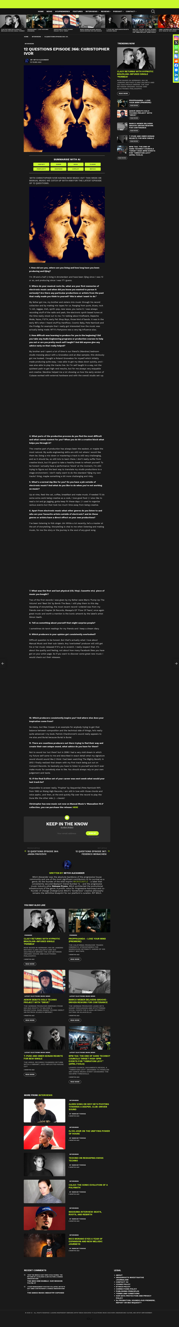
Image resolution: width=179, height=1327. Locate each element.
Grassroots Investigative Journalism (130, 1281)
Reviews (105, 14)
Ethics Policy (123, 1290)
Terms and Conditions (128, 1296)
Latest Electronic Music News (37, 999)
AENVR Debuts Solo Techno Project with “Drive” (63, 32)
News (49, 14)
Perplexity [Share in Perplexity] (41, 172)
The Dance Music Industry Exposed (45, 1296)
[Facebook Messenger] (176, 70)
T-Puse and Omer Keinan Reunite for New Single (141, 140)
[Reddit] (176, 61)
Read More (29, 967)
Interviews (91, 14)
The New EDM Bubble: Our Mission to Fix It (44, 1285)
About (119, 1278)
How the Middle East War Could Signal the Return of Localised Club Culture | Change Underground (45, 1280)
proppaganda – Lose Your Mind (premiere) (140, 104)
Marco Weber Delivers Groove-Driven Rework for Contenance (91, 32)
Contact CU (122, 1285)
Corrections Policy (126, 1292)
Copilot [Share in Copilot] (75, 172)
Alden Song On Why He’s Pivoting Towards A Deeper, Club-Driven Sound (89, 1110)
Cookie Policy (123, 1287)
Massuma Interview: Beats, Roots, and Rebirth (85, 1216)
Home (41, 14)
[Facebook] (176, 65)
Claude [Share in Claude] (93, 167)
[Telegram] (176, 79)
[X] (176, 42)
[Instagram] (176, 38)
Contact (130, 14)
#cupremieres (62, 14)
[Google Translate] (176, 56)
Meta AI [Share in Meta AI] (93, 172)
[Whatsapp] (176, 47)
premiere (28, 938)
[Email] (176, 51)
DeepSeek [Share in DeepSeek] (58, 172)
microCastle (80, 884)
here (75, 810)
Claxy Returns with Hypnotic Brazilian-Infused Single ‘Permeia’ (13, 32)
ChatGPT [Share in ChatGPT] (41, 167)
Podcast (117, 14)
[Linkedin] (176, 74)
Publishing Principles (127, 1294)
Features (78, 14)
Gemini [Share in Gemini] (58, 167)
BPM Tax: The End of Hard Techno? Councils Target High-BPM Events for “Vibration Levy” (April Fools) (144, 33)
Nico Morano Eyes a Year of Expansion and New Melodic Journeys (86, 1244)
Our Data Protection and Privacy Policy (133, 1300)
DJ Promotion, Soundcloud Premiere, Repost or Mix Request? (135, 1304)
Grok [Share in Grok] (76, 167)
